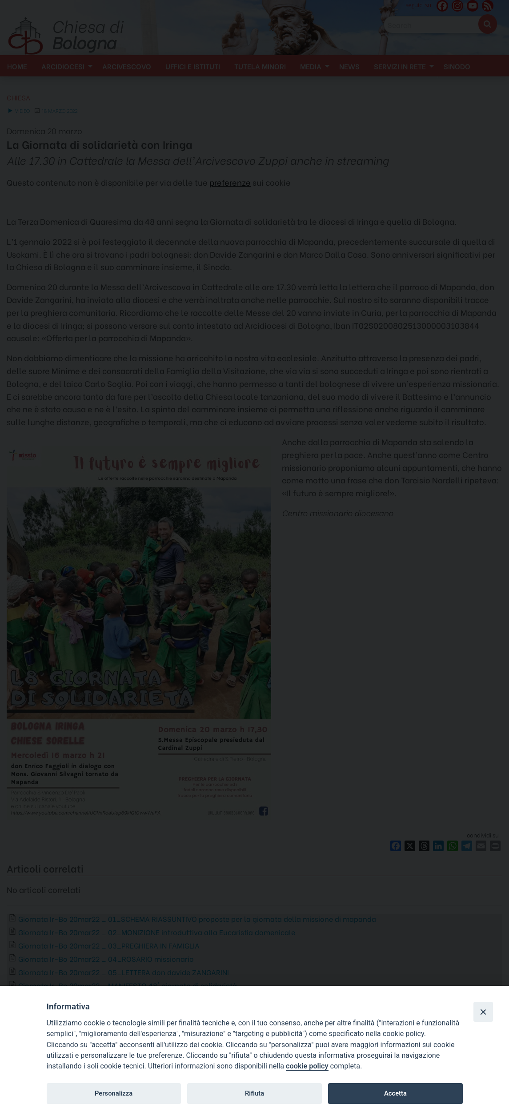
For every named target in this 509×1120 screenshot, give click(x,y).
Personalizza (113, 1093)
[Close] (483, 1011)
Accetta (395, 1093)
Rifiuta (254, 1093)
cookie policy (307, 1066)
